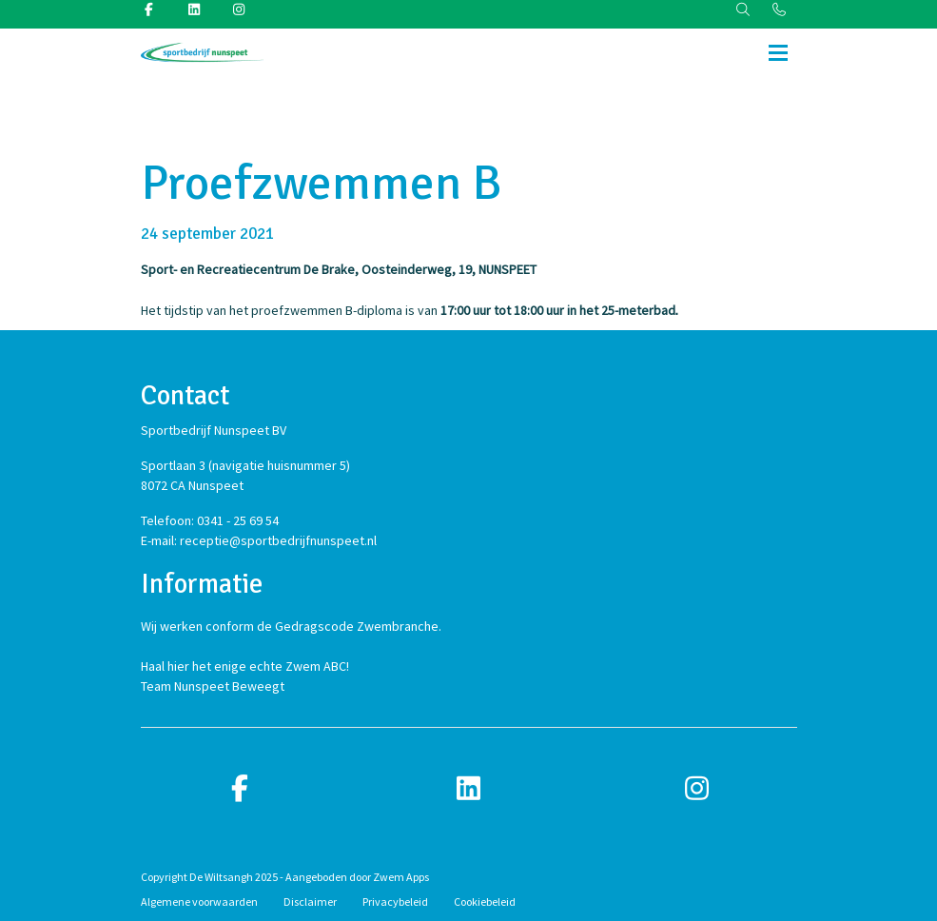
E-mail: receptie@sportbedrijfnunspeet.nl (259, 540)
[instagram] (697, 789)
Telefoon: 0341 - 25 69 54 (210, 520)
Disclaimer (310, 901)
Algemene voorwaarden (199, 901)
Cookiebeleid (485, 901)
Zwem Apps (401, 877)
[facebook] (241, 789)
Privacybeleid (395, 901)
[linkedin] (469, 789)
